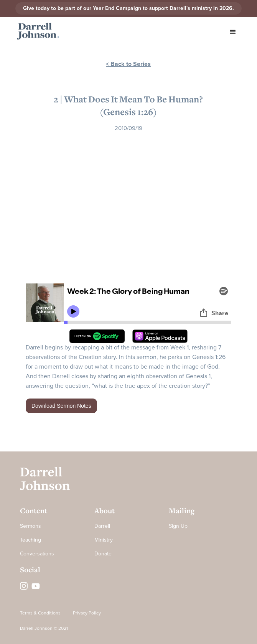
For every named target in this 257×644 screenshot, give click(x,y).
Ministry (103, 540)
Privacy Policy (87, 613)
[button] (232, 32)
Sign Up (178, 526)
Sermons (30, 526)
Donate (103, 553)
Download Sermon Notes (61, 406)
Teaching (30, 540)
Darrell (102, 526)
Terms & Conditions (40, 613)
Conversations (37, 553)
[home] (36, 31)
